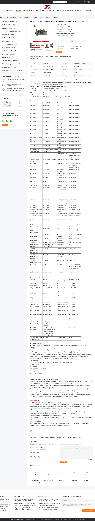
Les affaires (87, 10)
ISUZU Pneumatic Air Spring (76, 437)
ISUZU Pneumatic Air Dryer (62, 437)
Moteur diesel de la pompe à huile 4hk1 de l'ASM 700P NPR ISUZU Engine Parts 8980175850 (49, 500)
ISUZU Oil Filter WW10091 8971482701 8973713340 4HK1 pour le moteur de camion (48, 509)
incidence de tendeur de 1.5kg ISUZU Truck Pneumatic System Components (35, 481)
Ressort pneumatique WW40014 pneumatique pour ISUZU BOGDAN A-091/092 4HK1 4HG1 (15, 85)
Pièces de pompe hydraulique (10, 64)
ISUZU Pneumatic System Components (45, 437)
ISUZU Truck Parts (7, 25)
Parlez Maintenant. (80, 1)
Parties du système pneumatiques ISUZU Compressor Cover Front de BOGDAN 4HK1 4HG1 (74, 481)
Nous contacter (68, 10)
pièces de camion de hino (9, 67)
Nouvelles (78, 10)
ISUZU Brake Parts (7, 38)
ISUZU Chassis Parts (8, 47)
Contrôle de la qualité (54, 10)
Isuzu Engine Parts (7, 28)
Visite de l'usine (40, 10)
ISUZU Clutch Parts (7, 41)
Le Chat (58, 51)
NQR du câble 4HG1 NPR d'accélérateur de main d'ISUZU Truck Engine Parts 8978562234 (49, 504)
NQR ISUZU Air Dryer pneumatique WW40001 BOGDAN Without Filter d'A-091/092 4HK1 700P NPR (15, 90)
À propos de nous (28, 10)
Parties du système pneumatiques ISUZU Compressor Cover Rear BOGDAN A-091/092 (61, 481)
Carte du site (3, 510)
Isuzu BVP (5, 57)
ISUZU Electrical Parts (8, 51)
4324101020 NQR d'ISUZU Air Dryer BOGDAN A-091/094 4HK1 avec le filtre (15, 81)
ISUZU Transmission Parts (9, 44)
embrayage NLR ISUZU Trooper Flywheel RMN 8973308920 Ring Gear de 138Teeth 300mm (25, 504)
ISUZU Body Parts (7, 54)
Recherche (70, 1)
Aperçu (1, 17)
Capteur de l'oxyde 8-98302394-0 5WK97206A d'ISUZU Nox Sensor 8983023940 (23, 509)
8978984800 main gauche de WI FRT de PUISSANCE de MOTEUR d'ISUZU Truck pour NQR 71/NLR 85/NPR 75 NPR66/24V (25, 500)
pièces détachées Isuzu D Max (10, 70)
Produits (18, 10)
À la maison (9, 10)
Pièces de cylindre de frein (9, 60)
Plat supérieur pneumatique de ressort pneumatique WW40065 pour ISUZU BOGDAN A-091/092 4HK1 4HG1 (87, 481)
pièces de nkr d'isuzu (15, 17)
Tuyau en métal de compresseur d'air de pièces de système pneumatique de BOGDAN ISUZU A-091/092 (48, 481)
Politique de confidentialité (17, 519)
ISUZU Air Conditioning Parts (10, 31)
